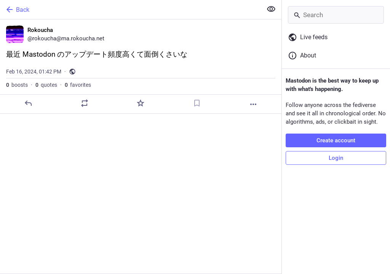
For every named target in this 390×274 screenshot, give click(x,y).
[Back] (130, 9)
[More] (253, 104)
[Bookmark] (196, 103)
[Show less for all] (271, 9)
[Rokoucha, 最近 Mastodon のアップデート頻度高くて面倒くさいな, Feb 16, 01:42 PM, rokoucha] (140, 66)
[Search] (336, 15)
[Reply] (28, 103)
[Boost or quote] (84, 103)
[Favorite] (140, 103)
